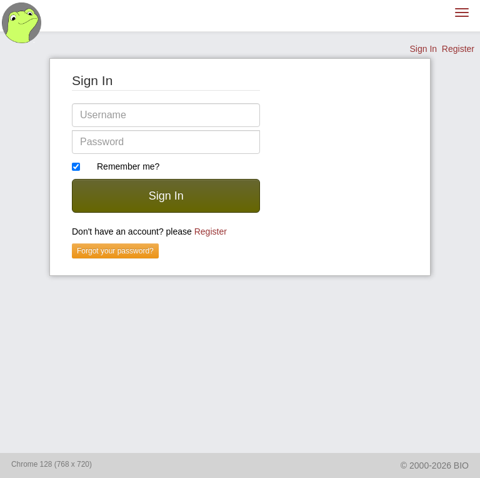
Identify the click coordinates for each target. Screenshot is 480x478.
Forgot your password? (115, 251)
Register (458, 49)
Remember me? (128, 166)
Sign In (423, 49)
